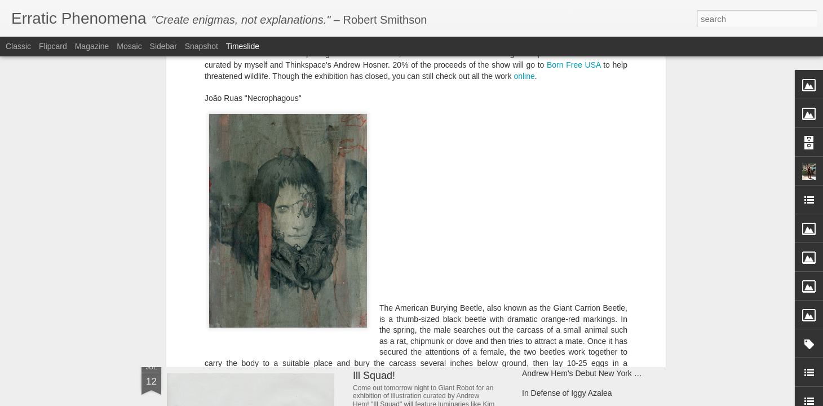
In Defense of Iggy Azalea (567, 393)
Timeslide (242, 46)
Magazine (92, 46)
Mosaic (129, 46)
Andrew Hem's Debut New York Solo (586, 373)
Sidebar (163, 46)
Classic (18, 46)
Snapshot (201, 46)
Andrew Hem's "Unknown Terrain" (581, 299)
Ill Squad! (374, 375)
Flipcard (53, 46)
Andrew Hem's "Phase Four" (417, 289)
